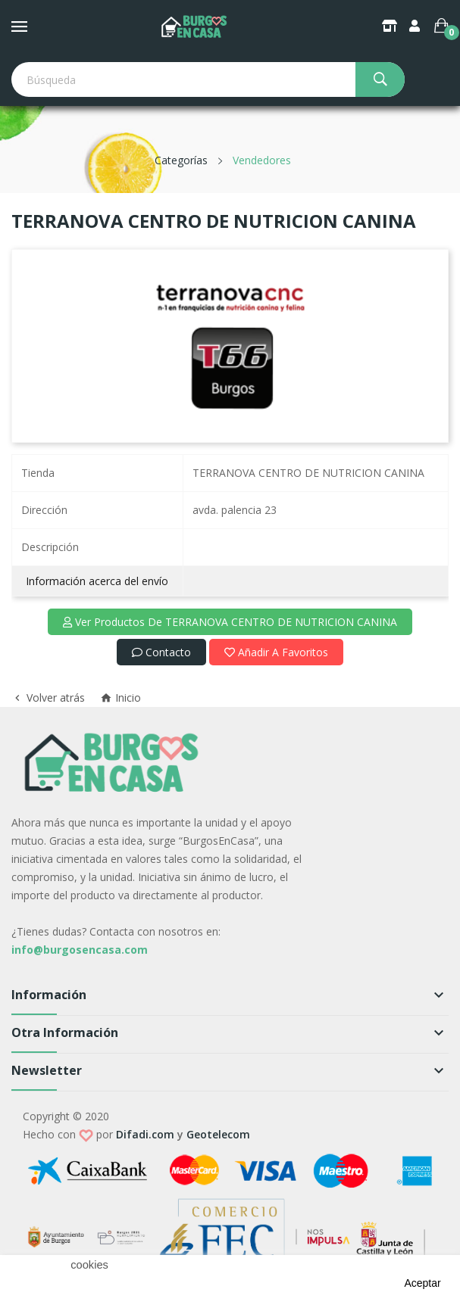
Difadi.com (145, 1134)
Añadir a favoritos (276, 652)
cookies (89, 1265)
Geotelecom (218, 1134)
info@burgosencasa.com (79, 949)
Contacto (161, 652)
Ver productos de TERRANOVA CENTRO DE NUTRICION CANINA (230, 622)
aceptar (422, 1283)
